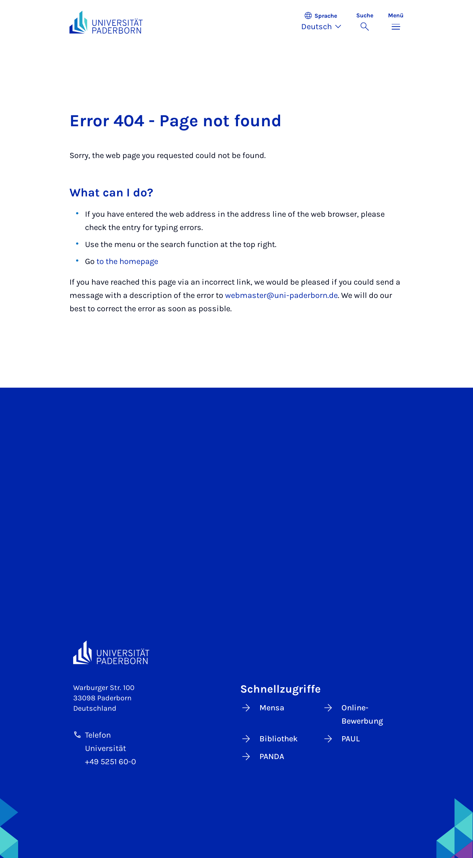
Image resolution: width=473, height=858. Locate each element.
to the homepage (127, 261)
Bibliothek (269, 739)
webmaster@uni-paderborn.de (281, 295)
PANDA (262, 756)
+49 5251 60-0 (110, 761)
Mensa (262, 708)
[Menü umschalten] (396, 22)
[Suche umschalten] (365, 22)
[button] (325, 22)
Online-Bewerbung (352, 714)
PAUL (341, 739)
